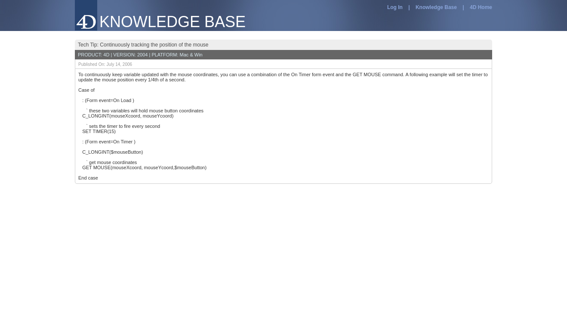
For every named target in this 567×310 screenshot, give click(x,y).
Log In (395, 7)
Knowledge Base (436, 7)
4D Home (481, 7)
